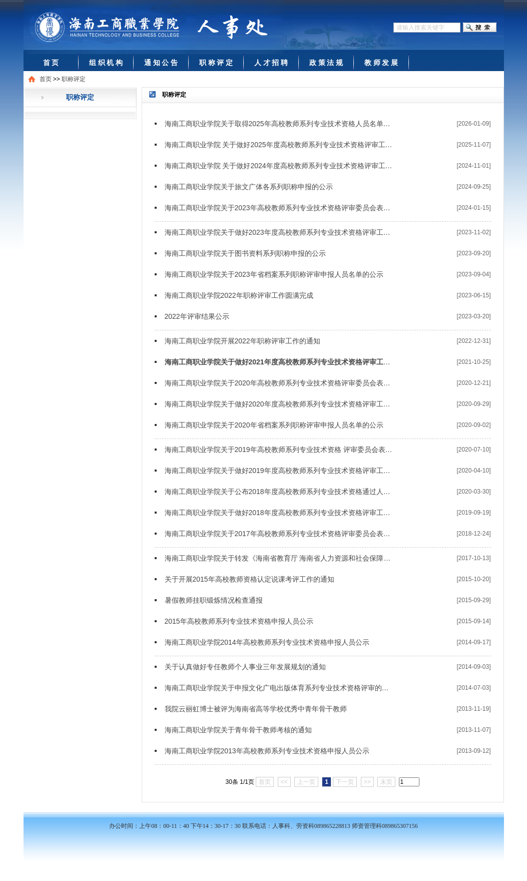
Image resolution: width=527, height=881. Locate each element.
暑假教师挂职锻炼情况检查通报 (214, 600)
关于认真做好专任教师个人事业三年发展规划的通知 (245, 667)
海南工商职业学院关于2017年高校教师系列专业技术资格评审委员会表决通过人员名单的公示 (279, 534)
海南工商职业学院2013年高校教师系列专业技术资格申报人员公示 (267, 751)
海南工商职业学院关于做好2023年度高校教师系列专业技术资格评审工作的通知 (279, 232)
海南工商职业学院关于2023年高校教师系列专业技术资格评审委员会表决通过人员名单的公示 (279, 208)
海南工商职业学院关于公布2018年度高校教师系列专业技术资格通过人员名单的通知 (279, 492)
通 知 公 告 (161, 63)
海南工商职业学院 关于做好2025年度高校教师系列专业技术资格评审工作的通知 (279, 145)
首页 (46, 79)
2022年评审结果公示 (197, 316)
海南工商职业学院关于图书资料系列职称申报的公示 (245, 253)
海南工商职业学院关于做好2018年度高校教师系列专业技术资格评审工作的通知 (279, 513)
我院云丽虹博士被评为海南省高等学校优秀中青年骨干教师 (256, 709)
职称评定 (74, 79)
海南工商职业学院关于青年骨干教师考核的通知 (238, 730)
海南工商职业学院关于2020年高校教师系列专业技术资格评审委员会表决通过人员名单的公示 (279, 383)
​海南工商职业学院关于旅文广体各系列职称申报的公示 (249, 187)
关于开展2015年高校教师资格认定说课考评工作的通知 (249, 579)
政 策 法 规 (326, 63)
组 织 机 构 (106, 63)
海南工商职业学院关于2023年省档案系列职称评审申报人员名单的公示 (274, 274)
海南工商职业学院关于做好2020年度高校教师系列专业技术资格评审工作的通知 (279, 404)
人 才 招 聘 (271, 63)
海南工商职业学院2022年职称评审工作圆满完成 (239, 295)
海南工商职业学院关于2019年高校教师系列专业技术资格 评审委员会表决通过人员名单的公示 (279, 450)
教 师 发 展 (381, 63)
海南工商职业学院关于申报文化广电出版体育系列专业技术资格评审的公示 (279, 688)
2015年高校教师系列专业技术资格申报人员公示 (239, 621)
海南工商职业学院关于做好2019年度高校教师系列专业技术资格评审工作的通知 (279, 471)
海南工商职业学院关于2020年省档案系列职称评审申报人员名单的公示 (274, 425)
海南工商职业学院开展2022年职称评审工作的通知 (242, 341)
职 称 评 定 (216, 63)
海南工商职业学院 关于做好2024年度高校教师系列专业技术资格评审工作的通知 (279, 166)
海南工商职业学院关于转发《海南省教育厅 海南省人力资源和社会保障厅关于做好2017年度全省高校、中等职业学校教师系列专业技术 (279, 558)
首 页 (51, 63)
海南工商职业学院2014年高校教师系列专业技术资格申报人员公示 (267, 642)
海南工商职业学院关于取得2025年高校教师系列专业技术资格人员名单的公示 (279, 124)
